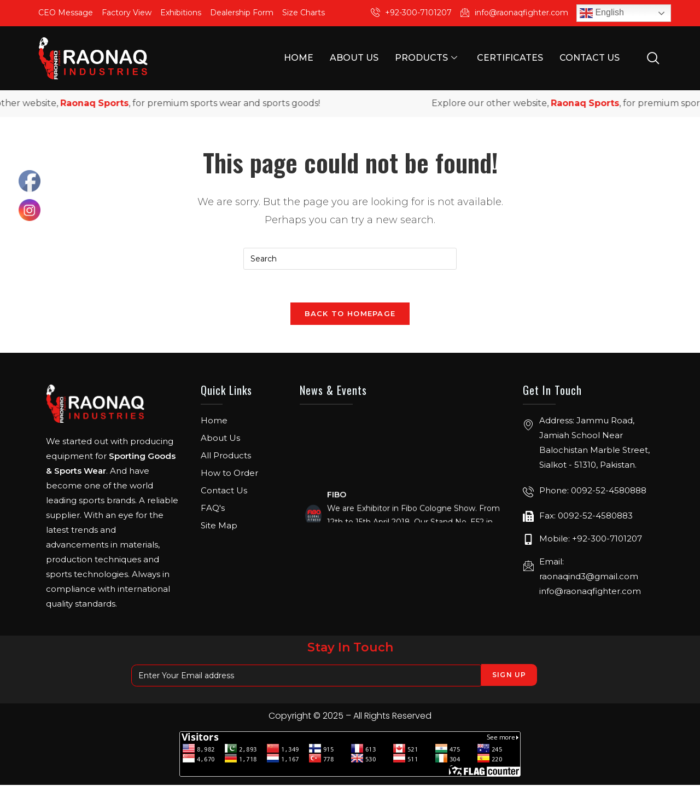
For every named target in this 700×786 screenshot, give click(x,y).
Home (298, 58)
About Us (354, 58)
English (602, 13)
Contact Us (589, 58)
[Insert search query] (350, 259)
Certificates (510, 58)
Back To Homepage (350, 314)
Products (426, 58)
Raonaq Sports (107, 103)
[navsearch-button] (653, 57)
